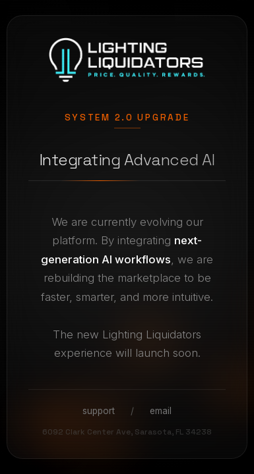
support (98, 411)
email (161, 411)
